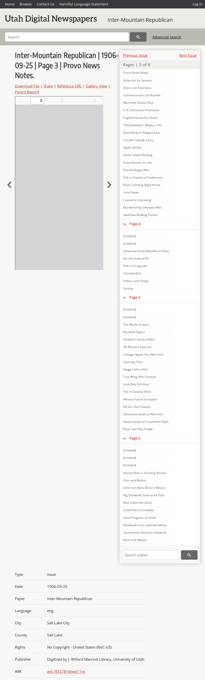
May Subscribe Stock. (137, 502)
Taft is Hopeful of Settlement (143, 177)
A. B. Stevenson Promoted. (141, 110)
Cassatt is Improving (137, 200)
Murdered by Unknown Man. (142, 207)
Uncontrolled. (132, 273)
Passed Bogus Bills (136, 170)
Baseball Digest (134, 332)
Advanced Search (166, 37)
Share (48, 85)
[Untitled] (129, 236)
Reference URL (69, 85)
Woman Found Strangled (140, 399)
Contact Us (46, 4)
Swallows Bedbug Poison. (140, 215)
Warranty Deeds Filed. (138, 103)
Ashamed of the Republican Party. (146, 251)
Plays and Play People (138, 429)
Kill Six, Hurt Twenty (136, 407)
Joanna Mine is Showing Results (144, 473)
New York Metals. (135, 540)
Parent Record (27, 91)
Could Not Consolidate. (139, 510)
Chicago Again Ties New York (143, 354)
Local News (131, 192)
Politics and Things (136, 281)
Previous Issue (135, 55)
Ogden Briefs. (132, 147)
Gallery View (96, 85)
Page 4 (135, 223)
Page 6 (135, 438)
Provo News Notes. (136, 73)
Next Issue (188, 55)
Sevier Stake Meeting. (138, 155)
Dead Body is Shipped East (141, 133)
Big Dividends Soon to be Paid (143, 495)
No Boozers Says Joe (137, 347)
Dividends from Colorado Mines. (145, 525)
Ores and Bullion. (135, 480)
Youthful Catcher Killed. (139, 339)
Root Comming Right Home (141, 185)
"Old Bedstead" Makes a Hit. (142, 125)
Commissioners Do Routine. (142, 95)
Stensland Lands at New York (143, 414)
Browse (26, 4)
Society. (128, 288)
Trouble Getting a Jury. (138, 140)
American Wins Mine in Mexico (144, 488)
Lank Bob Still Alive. (136, 384)
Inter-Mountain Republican (140, 19)
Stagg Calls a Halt (135, 369)
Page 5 (135, 297)
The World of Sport (136, 324)
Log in (198, 4)
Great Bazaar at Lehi (137, 162)
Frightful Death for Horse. (140, 118)
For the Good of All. (136, 258)
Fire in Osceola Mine (137, 392)
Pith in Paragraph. (135, 266)
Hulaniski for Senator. (138, 80)
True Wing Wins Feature (139, 377)
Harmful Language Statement (83, 4)
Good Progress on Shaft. (140, 518)
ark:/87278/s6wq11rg (66, 671)
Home (10, 4)
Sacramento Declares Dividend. (145, 532)
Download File (27, 85)
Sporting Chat (132, 362)
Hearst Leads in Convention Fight (146, 421)
